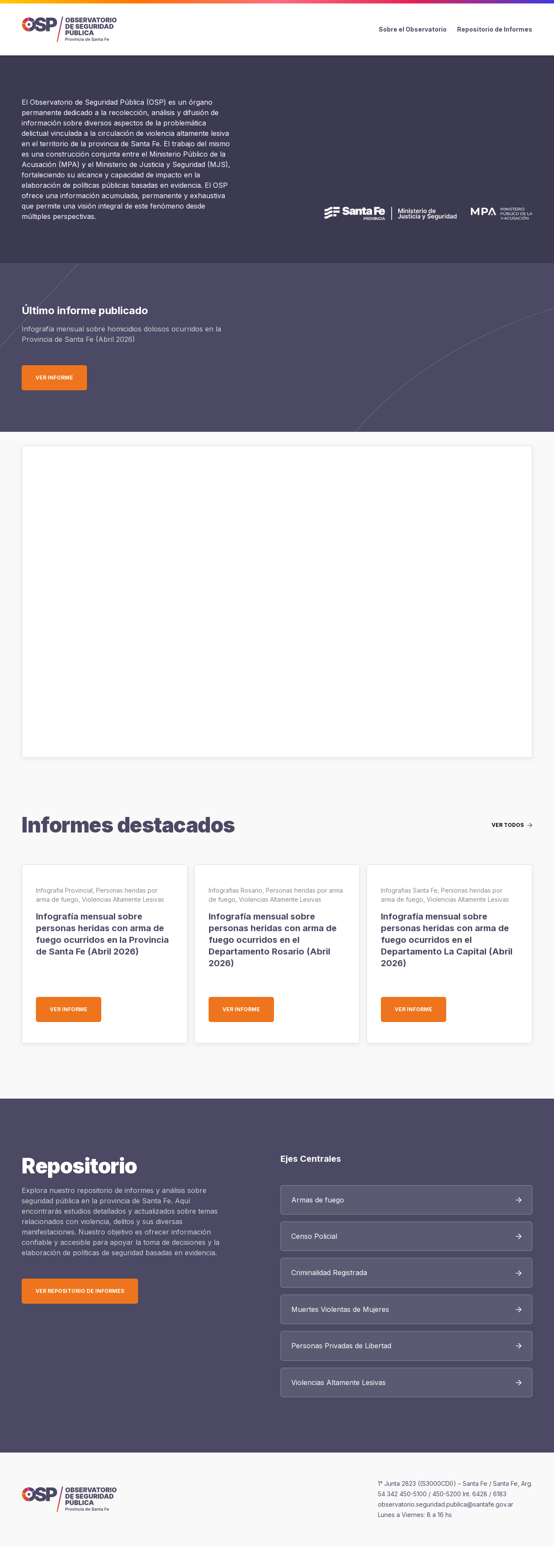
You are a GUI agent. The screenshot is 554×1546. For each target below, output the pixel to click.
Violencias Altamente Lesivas (123, 899)
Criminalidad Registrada (329, 1272)
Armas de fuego (317, 1200)
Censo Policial (314, 1236)
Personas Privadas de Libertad (341, 1345)
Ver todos (508, 825)
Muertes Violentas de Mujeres (340, 1309)
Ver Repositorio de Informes (79, 1291)
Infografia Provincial (64, 890)
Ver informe (61, 377)
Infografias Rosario (235, 890)
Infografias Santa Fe (409, 890)
